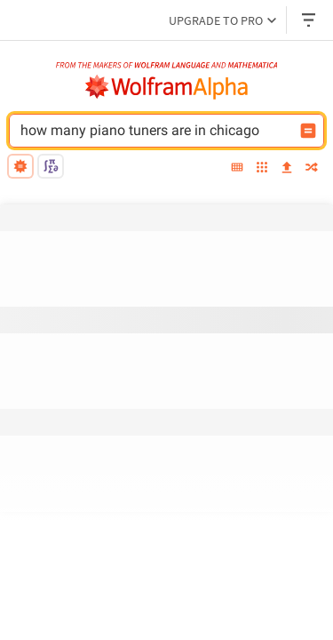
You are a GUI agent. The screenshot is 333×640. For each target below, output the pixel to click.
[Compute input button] (308, 131)
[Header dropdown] (310, 20)
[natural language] (20, 166)
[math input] (50, 166)
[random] (311, 169)
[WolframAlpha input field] (174, 131)
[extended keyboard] (237, 168)
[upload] (286, 168)
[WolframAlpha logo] (167, 87)
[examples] (262, 169)
